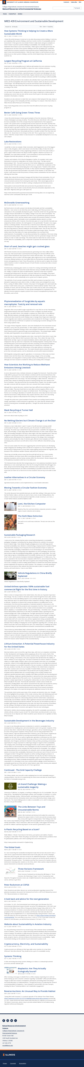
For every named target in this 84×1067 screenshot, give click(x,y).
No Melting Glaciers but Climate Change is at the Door (30, 420)
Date (44, 26)
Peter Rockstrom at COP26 (16, 884)
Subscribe (74, 2)
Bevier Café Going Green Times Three (22, 112)
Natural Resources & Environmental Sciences (21, 9)
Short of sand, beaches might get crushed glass (27, 246)
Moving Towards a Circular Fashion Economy (25, 487)
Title (40, 26)
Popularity (50, 26)
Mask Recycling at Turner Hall (18, 410)
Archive (20, 14)
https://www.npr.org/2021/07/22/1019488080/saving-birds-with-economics (26, 998)
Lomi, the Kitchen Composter (32, 503)
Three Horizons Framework (31, 868)
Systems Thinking (12, 956)
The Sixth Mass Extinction (30, 516)
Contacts (66, 2)
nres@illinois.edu (7, 1046)
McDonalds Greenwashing (16, 202)
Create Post (12, 14)
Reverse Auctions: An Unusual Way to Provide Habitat (29, 991)
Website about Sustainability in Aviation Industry (27, 924)
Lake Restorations (12, 141)
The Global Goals (12, 847)
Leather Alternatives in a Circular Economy (24, 477)
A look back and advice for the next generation (26, 899)
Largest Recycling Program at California (23, 60)
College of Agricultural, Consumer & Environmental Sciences (20, 7)
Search (78, 8)
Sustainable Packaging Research (19, 535)
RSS (80, 2)
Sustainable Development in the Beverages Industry (29, 720)
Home (5, 14)
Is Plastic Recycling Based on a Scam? (21, 829)
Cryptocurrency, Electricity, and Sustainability (26, 944)
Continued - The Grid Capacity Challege (23, 770)
